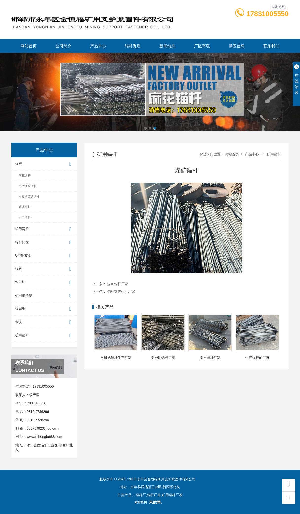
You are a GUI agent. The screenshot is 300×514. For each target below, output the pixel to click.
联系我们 (271, 46)
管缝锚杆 (25, 207)
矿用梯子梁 (44, 295)
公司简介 (63, 46)
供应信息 (236, 46)
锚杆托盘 (44, 242)
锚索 (44, 269)
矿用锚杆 (25, 217)
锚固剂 (44, 309)
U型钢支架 (44, 256)
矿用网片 (44, 229)
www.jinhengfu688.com (44, 437)
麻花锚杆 (25, 175)
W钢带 (44, 282)
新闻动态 (167, 46)
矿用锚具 (44, 335)
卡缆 (44, 322)
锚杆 (44, 164)
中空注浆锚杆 (28, 186)
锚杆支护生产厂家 (121, 291)
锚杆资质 (133, 46)
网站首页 (29, 46)
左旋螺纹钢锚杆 (29, 196)
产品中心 (98, 46)
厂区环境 (202, 46)
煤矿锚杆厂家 (117, 284)
